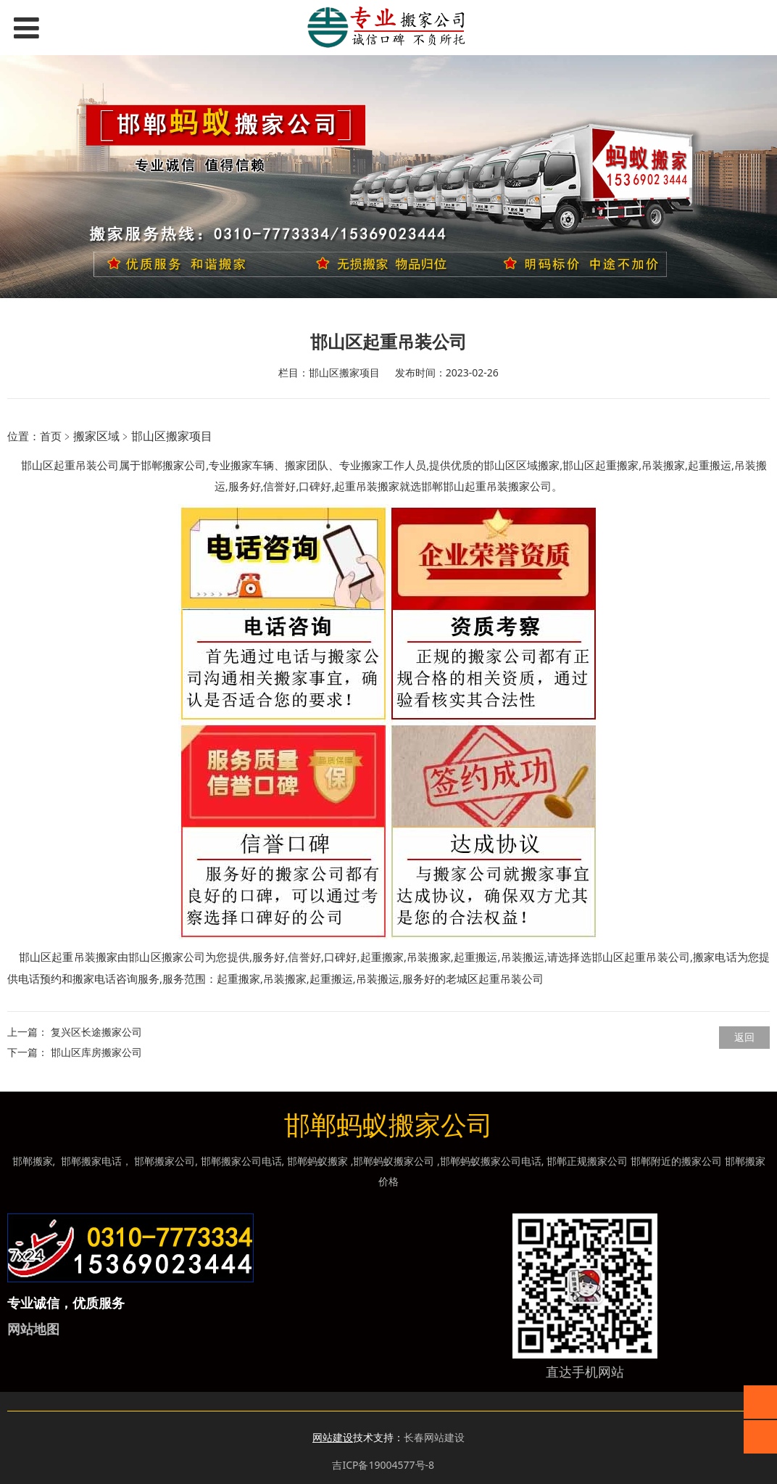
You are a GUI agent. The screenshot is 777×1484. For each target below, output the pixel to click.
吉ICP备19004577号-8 (383, 1465)
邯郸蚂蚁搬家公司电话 (490, 1161)
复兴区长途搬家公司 (96, 1032)
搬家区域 (96, 436)
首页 (51, 436)
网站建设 (332, 1437)
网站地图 (33, 1328)
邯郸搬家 (32, 1161)
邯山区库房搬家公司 (96, 1052)
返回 (744, 1037)
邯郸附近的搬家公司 (676, 1161)
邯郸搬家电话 (91, 1161)
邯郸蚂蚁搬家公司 (393, 1161)
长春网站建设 (434, 1437)
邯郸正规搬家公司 (587, 1161)
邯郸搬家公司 (173, 465)
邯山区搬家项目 (171, 436)
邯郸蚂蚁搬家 (317, 1161)
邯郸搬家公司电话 (241, 1161)
